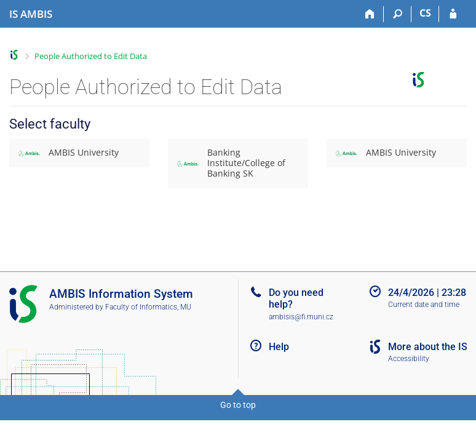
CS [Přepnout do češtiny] (425, 13)
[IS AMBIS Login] (453, 14)
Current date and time (423, 304)
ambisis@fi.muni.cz (301, 317)
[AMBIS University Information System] (30, 14)
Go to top (238, 405)
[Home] (370, 14)
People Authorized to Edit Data (90, 56)
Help (279, 347)
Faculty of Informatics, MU (148, 307)
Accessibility (408, 358)
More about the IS (427, 347)
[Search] (397, 14)
